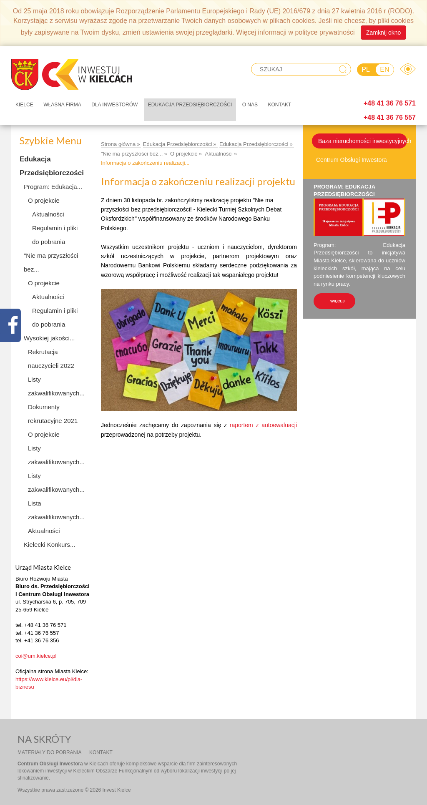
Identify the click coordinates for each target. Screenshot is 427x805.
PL (366, 69)
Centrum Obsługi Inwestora (351, 159)
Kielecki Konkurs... (49, 544)
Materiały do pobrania (50, 752)
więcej (337, 301)
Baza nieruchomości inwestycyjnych (362, 141)
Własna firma (62, 105)
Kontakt (279, 105)
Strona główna (118, 144)
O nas (250, 105)
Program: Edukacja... (53, 186)
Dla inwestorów (114, 105)
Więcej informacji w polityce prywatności (295, 31)
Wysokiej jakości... (49, 338)
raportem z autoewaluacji (263, 425)
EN (384, 69)
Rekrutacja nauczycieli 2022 (51, 358)
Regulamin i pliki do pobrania (55, 234)
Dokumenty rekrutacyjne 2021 (53, 413)
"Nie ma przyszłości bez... (51, 262)
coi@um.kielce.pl (35, 656)
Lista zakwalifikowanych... (56, 510)
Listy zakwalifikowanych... (56, 386)
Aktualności (48, 214)
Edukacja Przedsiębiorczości (190, 105)
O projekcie (44, 200)
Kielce (24, 105)
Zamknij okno (383, 32)
